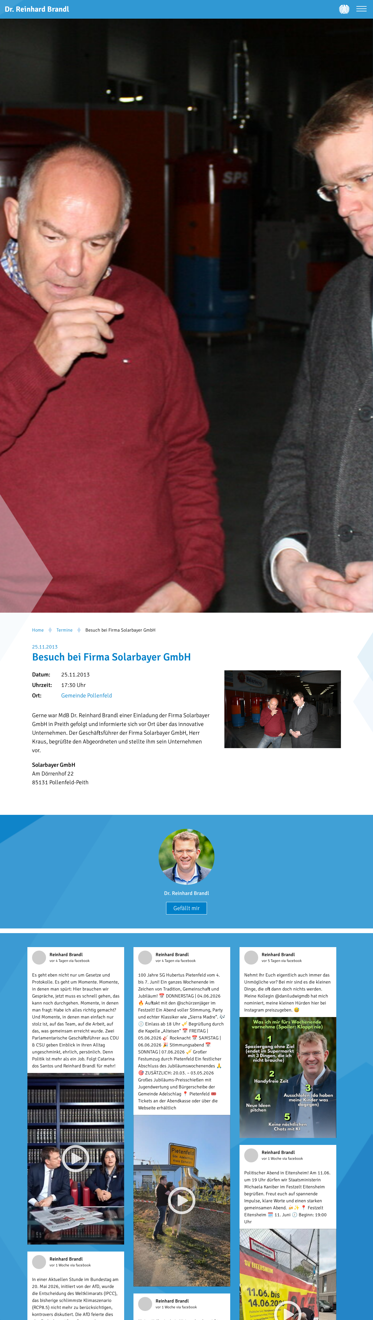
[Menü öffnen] (361, 9)
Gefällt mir (186, 908)
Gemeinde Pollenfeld (86, 695)
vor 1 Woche (272, 1158)
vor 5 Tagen (271, 960)
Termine (65, 630)
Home (38, 630)
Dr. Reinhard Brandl (186, 893)
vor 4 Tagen (59, 960)
